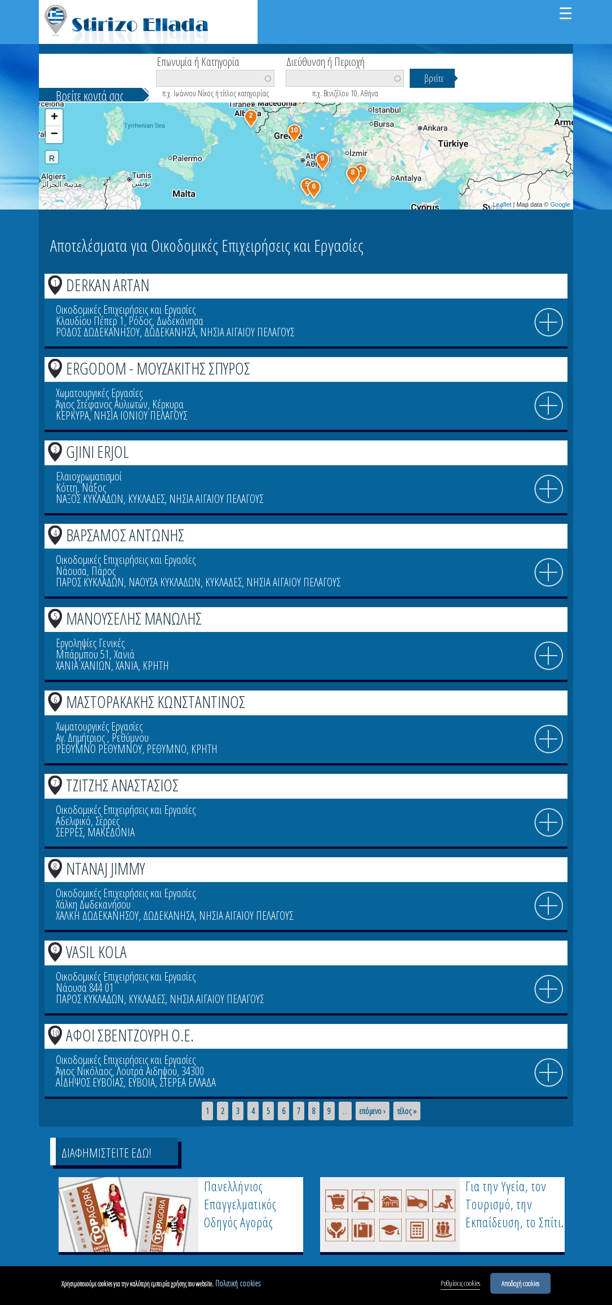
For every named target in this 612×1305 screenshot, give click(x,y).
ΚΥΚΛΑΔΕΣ (146, 498)
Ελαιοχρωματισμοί (89, 476)
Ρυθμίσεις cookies (460, 1284)
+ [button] (54, 117)
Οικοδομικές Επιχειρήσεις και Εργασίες (126, 309)
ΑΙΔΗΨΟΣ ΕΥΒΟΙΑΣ (89, 1082)
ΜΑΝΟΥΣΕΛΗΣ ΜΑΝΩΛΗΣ (134, 618)
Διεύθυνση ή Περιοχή (325, 61)
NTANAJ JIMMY (105, 868)
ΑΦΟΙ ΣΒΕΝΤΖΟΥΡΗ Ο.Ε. (130, 1035)
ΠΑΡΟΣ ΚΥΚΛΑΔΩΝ (90, 582)
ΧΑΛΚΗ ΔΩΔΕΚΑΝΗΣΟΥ (97, 915)
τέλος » (406, 1111)
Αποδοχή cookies (520, 1284)
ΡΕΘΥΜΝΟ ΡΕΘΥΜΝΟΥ (99, 748)
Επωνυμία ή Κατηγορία (198, 61)
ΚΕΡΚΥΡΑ (72, 415)
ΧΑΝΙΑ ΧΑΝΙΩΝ (83, 665)
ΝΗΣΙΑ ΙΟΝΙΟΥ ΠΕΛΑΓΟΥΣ (140, 415)
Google (560, 204)
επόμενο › (372, 1111)
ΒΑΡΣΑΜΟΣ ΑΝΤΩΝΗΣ (125, 535)
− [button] (54, 134)
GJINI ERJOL (97, 451)
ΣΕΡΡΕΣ (69, 832)
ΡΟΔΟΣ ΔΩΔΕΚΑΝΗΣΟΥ (98, 332)
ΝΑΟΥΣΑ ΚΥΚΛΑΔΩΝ (164, 582)
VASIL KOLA (96, 952)
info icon (549, 323)
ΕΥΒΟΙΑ (141, 1082)
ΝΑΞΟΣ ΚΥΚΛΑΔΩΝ (89, 498)
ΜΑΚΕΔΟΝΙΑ (111, 832)
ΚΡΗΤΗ (156, 665)
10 (55, 1033)
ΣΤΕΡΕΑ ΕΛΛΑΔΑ (187, 1082)
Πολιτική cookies (237, 1284)
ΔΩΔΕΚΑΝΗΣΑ (170, 332)
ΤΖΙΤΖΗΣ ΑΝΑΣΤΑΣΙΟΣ (122, 785)
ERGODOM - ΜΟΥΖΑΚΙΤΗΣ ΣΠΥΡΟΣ (158, 368)
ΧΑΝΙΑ (127, 665)
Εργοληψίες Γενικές (90, 643)
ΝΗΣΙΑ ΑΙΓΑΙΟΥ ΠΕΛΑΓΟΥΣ (247, 332)
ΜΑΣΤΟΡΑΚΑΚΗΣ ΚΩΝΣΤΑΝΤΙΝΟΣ (155, 701)
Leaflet (502, 204)
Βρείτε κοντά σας (89, 96)
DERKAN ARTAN (107, 285)
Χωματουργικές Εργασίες (99, 392)
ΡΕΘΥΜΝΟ (167, 748)
